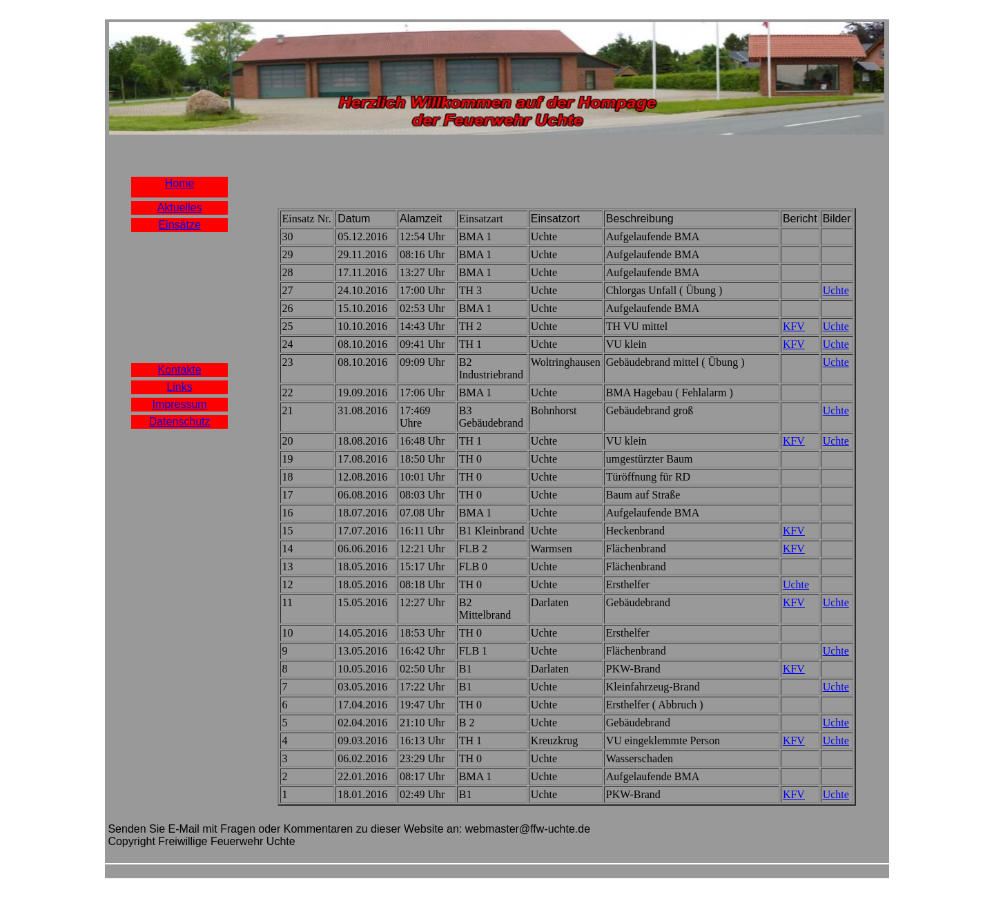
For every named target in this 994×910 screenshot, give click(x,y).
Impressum (180, 404)
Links (179, 387)
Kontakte (180, 370)
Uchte (836, 290)
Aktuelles (179, 207)
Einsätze (179, 225)
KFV (794, 326)
